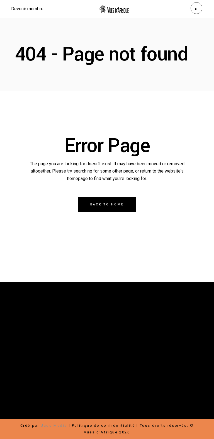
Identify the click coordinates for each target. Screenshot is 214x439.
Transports (62, 415)
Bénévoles (182, 408)
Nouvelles (52, 384)
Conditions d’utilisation (106, 415)
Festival (24, 370)
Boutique (48, 370)
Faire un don (29, 408)
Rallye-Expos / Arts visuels (46, 377)
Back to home (107, 204)
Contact (77, 384)
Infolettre (156, 408)
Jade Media (54, 425)
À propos (25, 384)
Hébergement (30, 415)
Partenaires (102, 408)
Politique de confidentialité (103, 425)
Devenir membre (66, 408)
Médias (98, 384)
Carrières (130, 408)
